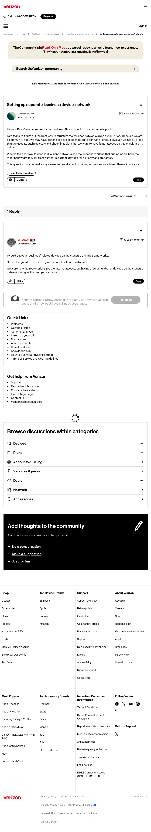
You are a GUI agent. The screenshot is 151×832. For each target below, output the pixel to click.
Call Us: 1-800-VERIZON (22, 16)
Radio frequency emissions (92, 749)
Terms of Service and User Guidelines (35, 358)
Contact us (18, 398)
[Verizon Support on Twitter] (117, 734)
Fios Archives (53, 34)
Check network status (25, 390)
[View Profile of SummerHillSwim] (26, 113)
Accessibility (84, 662)
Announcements (21, 343)
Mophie (44, 726)
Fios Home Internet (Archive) (80, 34)
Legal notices (84, 764)
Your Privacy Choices (82, 805)
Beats (43, 719)
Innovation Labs (124, 662)
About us (120, 600)
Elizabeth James (49, 750)
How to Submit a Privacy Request (32, 354)
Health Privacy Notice (53, 805)
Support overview (87, 600)
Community (9, 34)
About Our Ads (49, 821)
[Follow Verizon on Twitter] (124, 704)
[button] (5, 26)
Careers (119, 608)
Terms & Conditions (88, 707)
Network (20, 490)
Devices (19, 443)
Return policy (84, 608)
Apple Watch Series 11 (14, 745)
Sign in (81, 639)
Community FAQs (22, 331)
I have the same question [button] (21, 173)
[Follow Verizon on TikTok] (117, 710)
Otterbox (45, 703)
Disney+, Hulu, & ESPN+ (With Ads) (18, 736)
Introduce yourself (22, 335)
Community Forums (88, 623)
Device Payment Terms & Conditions (90, 717)
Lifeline (81, 654)
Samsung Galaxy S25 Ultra (16, 719)
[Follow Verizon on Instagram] (138, 704)
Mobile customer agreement (92, 733)
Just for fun (21, 561)
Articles (119, 639)
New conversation (26, 546)
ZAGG (43, 711)
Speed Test (83, 677)
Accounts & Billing (27, 462)
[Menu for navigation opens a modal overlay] (146, 6)
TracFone (7, 662)
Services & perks (26, 471)
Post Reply (126, 299)
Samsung (45, 600)
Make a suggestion (27, 554)
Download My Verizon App (92, 646)
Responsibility (123, 623)
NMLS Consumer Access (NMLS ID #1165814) (91, 774)
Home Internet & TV (12, 631)
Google (44, 616)
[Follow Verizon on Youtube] (131, 704)
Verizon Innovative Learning (130, 631)
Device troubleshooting (25, 386)
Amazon (44, 623)
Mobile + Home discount (15, 646)
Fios (4, 753)
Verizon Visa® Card (12, 761)
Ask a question (133, 26)
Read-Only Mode (54, 48)
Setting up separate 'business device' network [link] (121, 34)
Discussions (18, 339)
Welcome (17, 324)
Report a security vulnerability (93, 726)
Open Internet (65, 813)
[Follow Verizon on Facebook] (117, 704)
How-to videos (20, 347)
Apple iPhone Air (11, 711)
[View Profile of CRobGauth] (23, 240)
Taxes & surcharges (88, 757)
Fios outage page (22, 394)
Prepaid (6, 623)
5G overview (122, 654)
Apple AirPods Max (12, 726)
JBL (42, 734)
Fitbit (42, 742)
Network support (86, 670)
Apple (43, 608)
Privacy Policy (48, 796)
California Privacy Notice (72, 796)
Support (16, 382)
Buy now (48, 16)
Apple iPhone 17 (10, 703)
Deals (17, 480)
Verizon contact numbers (27, 401)
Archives (36, 34)
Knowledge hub (21, 351)
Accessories (23, 499)
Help (23, 34)
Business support (87, 631)
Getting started (20, 327)
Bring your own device (14, 654)
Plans (17, 453)
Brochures (121, 646)
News (118, 616)
